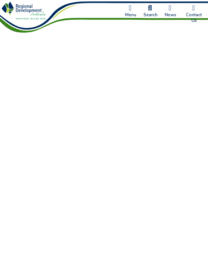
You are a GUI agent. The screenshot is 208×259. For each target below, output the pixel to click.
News (170, 11)
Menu (130, 11)
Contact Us (193, 14)
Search (150, 11)
